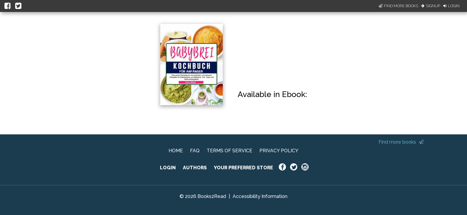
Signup (430, 6)
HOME (176, 150)
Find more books (401, 142)
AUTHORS (195, 168)
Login (451, 6)
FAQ (195, 150)
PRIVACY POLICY (278, 150)
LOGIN (168, 168)
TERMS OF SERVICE (229, 150)
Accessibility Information (260, 196)
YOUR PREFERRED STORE (243, 168)
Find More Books (398, 6)
